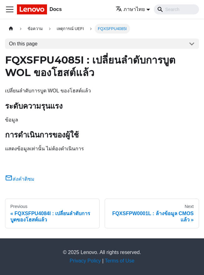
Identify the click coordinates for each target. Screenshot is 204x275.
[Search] (176, 9)
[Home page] (11, 29)
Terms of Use (119, 260)
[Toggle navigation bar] (9, 9)
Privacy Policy (85, 260)
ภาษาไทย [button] (130, 9)
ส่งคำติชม (19, 179)
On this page (23, 43)
